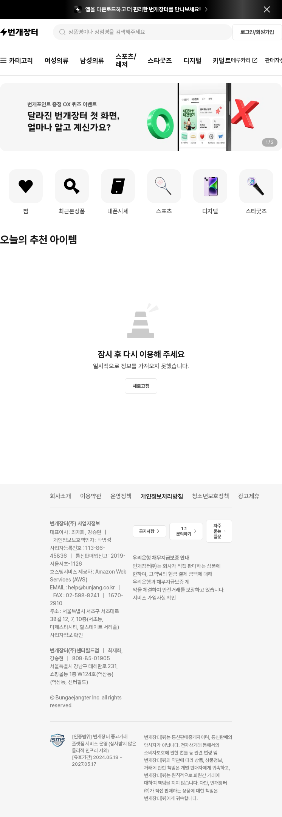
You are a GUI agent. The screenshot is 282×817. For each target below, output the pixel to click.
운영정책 (121, 496)
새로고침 (141, 386)
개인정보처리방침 (162, 496)
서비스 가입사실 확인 (154, 598)
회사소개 (60, 496)
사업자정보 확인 (66, 635)
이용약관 (90, 496)
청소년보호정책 (210, 496)
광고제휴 (248, 496)
